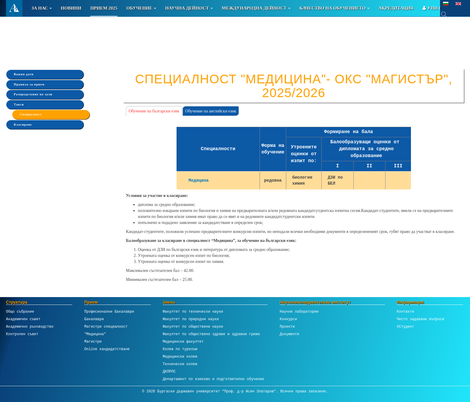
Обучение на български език (154, 111)
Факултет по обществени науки (193, 326)
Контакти (405, 311)
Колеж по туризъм (180, 349)
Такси (19, 104)
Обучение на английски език (210, 111)
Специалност (31, 114)
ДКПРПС (169, 371)
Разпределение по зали (33, 94)
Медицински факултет (183, 341)
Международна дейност (256, 8)
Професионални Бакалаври (109, 311)
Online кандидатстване (106, 349)
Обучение (141, 8)
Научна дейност (189, 8)
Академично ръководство (29, 326)
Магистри (93, 341)
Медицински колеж (180, 356)
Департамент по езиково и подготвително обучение (213, 379)
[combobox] (448, 14)
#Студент (405, 326)
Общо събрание (20, 311)
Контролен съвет (22, 334)
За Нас (41, 8)
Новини (71, 8)
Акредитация (396, 8)
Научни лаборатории (299, 311)
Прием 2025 (103, 8)
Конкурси (288, 319)
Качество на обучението (334, 8)
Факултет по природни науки (191, 319)
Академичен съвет (23, 319)
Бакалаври (94, 319)
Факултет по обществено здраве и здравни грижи (211, 334)
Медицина (199, 180)
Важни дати (24, 74)
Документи (289, 334)
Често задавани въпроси (420, 319)
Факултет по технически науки (193, 311)
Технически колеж (180, 364)
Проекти (287, 326)
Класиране (23, 124)
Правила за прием (29, 84)
